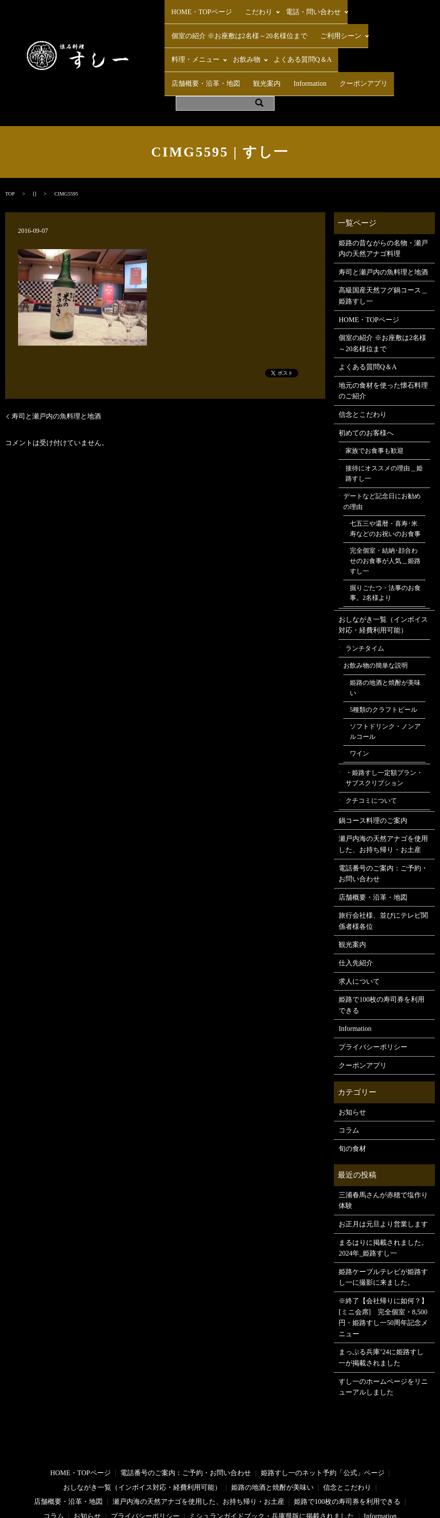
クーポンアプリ (268, 53)
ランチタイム (364, 598)
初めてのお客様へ (366, 383)
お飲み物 (241, 37)
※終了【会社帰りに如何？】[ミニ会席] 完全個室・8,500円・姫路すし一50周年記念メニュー (383, 1267)
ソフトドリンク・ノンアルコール (385, 682)
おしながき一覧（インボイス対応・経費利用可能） (383, 575)
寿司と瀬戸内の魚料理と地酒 (56, 366)
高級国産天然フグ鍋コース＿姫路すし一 (383, 246)
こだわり (250, 7)
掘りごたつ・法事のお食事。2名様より (385, 543)
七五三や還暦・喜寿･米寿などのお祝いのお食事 (385, 479)
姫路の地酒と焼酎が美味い (385, 638)
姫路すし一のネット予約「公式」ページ (323, 1423)
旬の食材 (352, 1098)
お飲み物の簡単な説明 (375, 616)
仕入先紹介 (356, 913)
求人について (359, 931)
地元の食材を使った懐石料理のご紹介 (383, 341)
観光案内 (182, 53)
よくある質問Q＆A (294, 37)
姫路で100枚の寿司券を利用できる (382, 955)
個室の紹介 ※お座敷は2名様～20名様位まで (236, 22)
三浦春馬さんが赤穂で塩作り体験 (383, 1151)
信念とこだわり (363, 365)
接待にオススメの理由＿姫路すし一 (384, 424)
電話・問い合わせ (302, 7)
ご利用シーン (332, 22)
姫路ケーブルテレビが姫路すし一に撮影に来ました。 (383, 1227)
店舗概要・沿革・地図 (365, 37)
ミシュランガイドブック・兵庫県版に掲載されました (271, 1466)
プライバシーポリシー (373, 997)
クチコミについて (371, 751)
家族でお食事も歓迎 (374, 400)
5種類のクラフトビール (383, 660)
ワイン (359, 704)
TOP (10, 145)
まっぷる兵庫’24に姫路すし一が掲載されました (381, 1308)
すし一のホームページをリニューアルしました (383, 1337)
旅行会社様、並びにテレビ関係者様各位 (383, 871)
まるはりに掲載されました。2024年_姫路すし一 (383, 1198)
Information (219, 53)
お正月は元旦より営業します (383, 1174)
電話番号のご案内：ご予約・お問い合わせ (383, 824)
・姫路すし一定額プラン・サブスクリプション (384, 728)
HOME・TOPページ (198, 7)
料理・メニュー (192, 37)
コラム (349, 1080)
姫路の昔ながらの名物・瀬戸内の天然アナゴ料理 (383, 199)
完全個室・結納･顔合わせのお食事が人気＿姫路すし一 (385, 511)
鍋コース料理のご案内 (373, 770)
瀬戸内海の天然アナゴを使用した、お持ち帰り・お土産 (383, 795)
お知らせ (352, 1062)
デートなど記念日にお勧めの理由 (382, 452)
